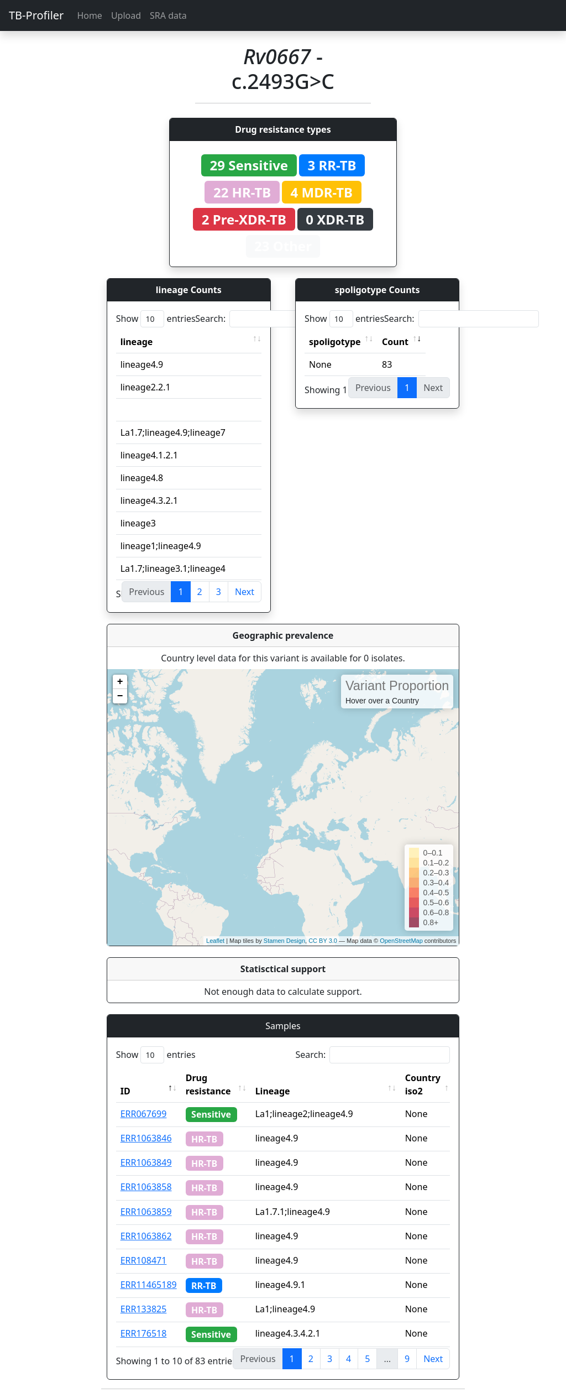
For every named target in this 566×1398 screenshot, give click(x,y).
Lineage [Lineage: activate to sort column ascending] (272, 1091)
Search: (272, 318)
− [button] (120, 696)
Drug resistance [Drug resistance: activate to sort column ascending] (208, 1084)
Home (89, 15)
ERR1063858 (146, 1187)
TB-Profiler (36, 15)
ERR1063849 (146, 1162)
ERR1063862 (146, 1236)
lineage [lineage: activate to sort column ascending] (136, 342)
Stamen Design (284, 940)
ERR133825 (143, 1309)
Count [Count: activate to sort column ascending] (395, 342)
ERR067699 (143, 1114)
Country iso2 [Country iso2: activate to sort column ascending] (423, 1084)
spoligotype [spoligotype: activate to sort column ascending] (335, 342)
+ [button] (120, 681)
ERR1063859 (146, 1212)
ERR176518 (143, 1333)
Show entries (156, 318)
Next (244, 592)
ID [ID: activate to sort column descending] (125, 1091)
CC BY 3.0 (322, 940)
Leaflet (215, 940)
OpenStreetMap (401, 940)
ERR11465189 (148, 1285)
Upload (126, 15)
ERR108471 (143, 1260)
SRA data (168, 15)
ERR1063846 (146, 1138)
